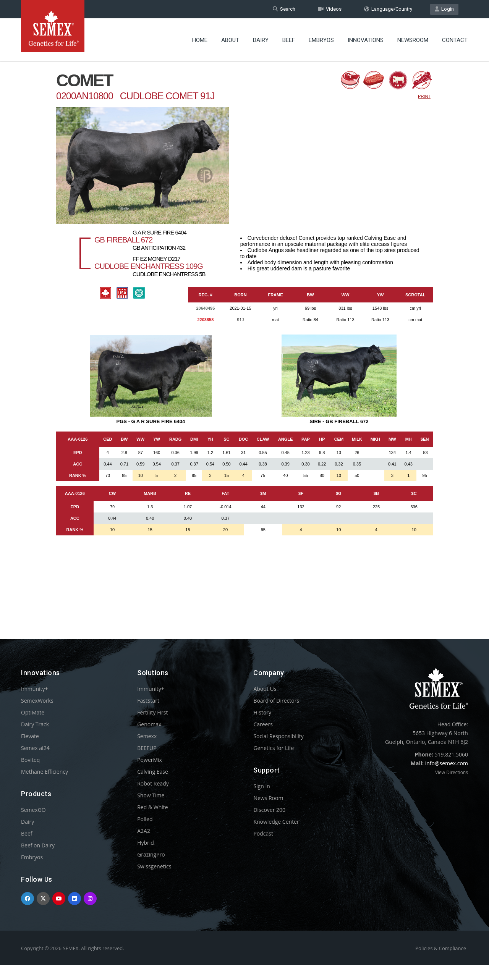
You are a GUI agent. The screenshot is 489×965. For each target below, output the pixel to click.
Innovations (366, 40)
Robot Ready (153, 783)
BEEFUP (146, 748)
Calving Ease (152, 771)
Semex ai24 (35, 748)
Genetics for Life (273, 748)
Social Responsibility (278, 736)
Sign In (261, 786)
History (262, 712)
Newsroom (412, 40)
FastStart (148, 700)
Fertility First (152, 712)
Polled (144, 819)
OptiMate (32, 712)
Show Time (150, 795)
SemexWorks (37, 700)
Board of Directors (276, 700)
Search (284, 9)
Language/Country (388, 9)
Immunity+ (34, 688)
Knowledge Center (276, 821)
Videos (330, 9)
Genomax (149, 724)
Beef (288, 40)
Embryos (321, 40)
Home (199, 40)
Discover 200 (269, 809)
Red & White (152, 807)
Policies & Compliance (440, 948)
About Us (264, 688)
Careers (262, 724)
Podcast (263, 833)
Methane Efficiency (44, 771)
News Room (268, 798)
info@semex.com (446, 763)
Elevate (30, 736)
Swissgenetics (154, 866)
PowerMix (149, 759)
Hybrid (145, 842)
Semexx (147, 736)
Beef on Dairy (38, 845)
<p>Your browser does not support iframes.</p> (244, 335)
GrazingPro (151, 854)
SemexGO (33, 809)
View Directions (451, 772)
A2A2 (143, 830)
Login (444, 9)
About (230, 40)
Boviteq (30, 759)
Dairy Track (35, 724)
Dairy (261, 40)
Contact (455, 40)
